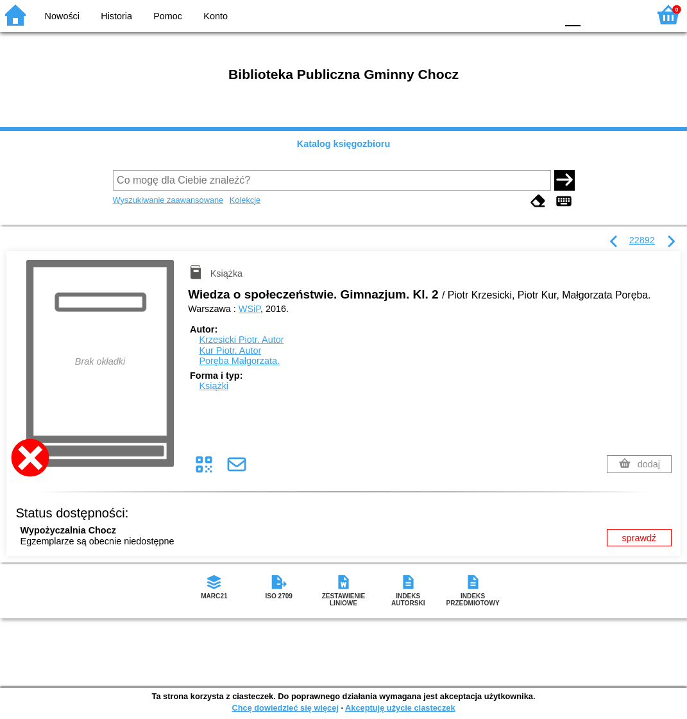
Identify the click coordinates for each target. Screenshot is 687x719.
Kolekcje (245, 200)
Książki (213, 386)
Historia (116, 16)
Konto (215, 16)
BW (491, 14)
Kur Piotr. (230, 350)
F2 (624, 14)
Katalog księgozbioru (344, 144)
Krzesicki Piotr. (241, 339)
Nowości (62, 16)
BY (543, 14)
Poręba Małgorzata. (239, 361)
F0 (572, 14)
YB (516, 14)
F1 (595, 14)
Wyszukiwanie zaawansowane (168, 200)
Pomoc (167, 16)
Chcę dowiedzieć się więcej (285, 708)
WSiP (249, 309)
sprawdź (639, 538)
